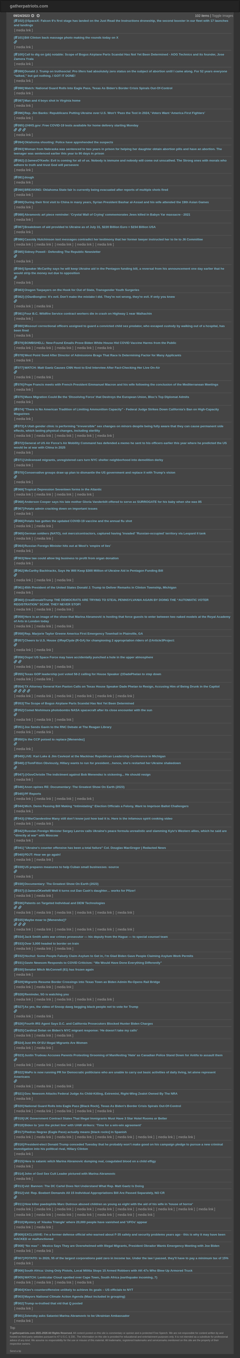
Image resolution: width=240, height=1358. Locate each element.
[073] (19, 426)
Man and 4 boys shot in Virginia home (52, 100)
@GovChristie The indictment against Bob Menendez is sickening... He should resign (87, 774)
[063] (19, 558)
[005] (19, 1277)
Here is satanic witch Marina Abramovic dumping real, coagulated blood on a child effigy (90, 1161)
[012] (19, 1193)
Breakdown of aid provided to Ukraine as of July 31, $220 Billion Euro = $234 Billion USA (90, 227)
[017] (19, 1132)
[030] (19, 969)
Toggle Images (222, 16)
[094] (19, 142)
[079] (19, 343)
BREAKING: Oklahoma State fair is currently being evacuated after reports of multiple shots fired (96, 189)
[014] (19, 1173)
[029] (19, 982)
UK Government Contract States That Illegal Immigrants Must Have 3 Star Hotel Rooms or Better (95, 1118)
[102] (19, 20)
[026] (19, 1023)
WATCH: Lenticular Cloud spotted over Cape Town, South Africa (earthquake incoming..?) (90, 1277)
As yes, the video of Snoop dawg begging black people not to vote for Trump (81, 1006)
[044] (19, 806)
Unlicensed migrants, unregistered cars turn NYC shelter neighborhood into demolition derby (93, 460)
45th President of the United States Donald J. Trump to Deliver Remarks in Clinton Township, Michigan (100, 587)
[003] (19, 1296)
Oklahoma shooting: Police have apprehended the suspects (68, 142)
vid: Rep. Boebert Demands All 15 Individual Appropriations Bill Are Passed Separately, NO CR (94, 1193)
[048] (19, 763)
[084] (19, 268)
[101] (19, 37)
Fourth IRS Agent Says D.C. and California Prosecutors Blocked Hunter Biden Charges (88, 1023)
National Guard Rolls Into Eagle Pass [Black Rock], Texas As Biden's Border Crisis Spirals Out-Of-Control (102, 1106)
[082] (19, 296)
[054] (19, 686)
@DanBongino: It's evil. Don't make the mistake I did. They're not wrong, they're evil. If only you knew (99, 296)
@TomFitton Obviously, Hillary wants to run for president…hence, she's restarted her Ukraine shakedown (102, 763)
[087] (19, 227)
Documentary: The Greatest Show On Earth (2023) (61, 884)
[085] (19, 252)
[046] (19, 787)
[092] (19, 160)
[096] (19, 113)
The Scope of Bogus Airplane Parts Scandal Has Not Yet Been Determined (79, 703)
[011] (19, 1204)
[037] (19, 890)
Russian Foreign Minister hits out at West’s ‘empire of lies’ (67, 546)
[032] (19, 956)
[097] (19, 100)
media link (23, 30)
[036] (19, 903)
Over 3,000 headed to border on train (51, 943)
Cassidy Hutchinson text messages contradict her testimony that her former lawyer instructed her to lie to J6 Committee (113, 239)
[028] (19, 994)
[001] (19, 1316)
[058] (19, 633)
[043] (19, 818)
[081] (19, 313)
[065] (19, 533)
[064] (19, 546)
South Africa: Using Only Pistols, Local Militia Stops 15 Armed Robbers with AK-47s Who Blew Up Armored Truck (108, 1270)
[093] (19, 149)
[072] (19, 443)
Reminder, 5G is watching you (46, 994)
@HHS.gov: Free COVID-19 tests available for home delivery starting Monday (81, 125)
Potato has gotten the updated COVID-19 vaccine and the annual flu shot (78, 521)
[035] (19, 920)
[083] (19, 290)
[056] (19, 657)
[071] (19, 460)
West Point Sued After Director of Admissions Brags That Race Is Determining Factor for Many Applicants (102, 355)
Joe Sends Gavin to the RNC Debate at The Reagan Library (68, 727)
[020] (19, 1106)
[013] (19, 1186)
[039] (19, 867)
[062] (19, 570)
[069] (19, 489)
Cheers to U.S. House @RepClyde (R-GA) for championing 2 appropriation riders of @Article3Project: (99, 640)
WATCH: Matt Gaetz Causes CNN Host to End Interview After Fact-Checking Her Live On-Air (92, 367)
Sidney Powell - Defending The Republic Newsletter (62, 252)
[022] (19, 1072)
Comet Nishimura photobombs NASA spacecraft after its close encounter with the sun (88, 710)
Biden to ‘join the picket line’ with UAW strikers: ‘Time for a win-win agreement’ (83, 1125)
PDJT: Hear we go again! (42, 854)
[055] (19, 674)
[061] (19, 587)
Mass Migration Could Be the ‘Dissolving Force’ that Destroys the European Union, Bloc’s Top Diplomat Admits (106, 397)
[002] (19, 1303)
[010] (19, 1222)
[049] (19, 756)
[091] (19, 177)
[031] (19, 962)
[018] (19, 1125)
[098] (19, 88)
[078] (19, 355)
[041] (19, 848)
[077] (19, 367)
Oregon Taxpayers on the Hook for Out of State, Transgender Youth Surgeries (81, 290)
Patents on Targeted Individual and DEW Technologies (64, 903)
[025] (19, 1030)
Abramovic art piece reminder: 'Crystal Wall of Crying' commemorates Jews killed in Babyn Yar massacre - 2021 (107, 214)
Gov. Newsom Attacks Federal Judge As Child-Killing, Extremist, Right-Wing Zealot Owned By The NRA (100, 1093)
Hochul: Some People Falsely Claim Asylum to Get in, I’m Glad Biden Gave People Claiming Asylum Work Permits (108, 956)
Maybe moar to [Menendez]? (45, 920)
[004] (19, 1290)
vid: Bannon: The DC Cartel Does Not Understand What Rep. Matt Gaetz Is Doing (84, 1186)
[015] (19, 1161)
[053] (19, 703)
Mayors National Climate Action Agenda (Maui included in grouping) (74, 1296)
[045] (19, 793)
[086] (19, 239)
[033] (19, 943)
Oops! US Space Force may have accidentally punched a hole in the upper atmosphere (88, 657)
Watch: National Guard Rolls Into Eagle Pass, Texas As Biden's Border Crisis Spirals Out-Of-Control (98, 88)
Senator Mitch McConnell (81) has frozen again (59, 969)
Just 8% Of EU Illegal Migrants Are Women (55, 1043)
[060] (19, 600)
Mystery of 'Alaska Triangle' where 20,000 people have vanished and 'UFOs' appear (85, 1222)
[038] (19, 884)
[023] (19, 1055)
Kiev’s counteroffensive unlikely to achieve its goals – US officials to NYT (78, 1290)
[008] (19, 1246)
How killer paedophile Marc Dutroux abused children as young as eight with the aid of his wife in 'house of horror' (108, 1204)
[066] (19, 521)
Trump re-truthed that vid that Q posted (53, 1303)
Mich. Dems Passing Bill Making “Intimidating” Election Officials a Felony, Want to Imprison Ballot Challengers (106, 806)
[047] (19, 774)
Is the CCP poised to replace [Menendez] (54, 739)
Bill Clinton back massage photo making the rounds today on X (71, 37)
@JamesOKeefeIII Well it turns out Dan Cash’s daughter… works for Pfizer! (79, 890)
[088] (19, 214)
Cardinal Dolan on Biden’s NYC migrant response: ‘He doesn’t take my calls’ (81, 1030)
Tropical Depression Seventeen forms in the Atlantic (63, 489)
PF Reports (32, 793)
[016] (19, 1144)
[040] (19, 854)
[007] (19, 1258)
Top (12, 1328)
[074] (19, 409)
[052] (19, 710)
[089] (19, 202)
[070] (19, 472)
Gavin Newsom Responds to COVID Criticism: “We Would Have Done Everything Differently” (93, 962)
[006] (19, 1270)
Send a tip (15, 1351)
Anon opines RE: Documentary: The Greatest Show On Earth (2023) (74, 787)
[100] (19, 54)
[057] (19, 640)
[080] (19, 326)
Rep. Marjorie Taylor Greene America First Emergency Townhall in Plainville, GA (83, 633)
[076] (19, 384)
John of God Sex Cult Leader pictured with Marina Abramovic (69, 1173)
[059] (19, 616)
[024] (19, 1043)
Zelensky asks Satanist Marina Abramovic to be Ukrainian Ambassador (77, 1316)
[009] (19, 1234)
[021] (19, 1093)
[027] (19, 1006)
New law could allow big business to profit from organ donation (71, 558)
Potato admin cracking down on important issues (61, 508)
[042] (19, 831)
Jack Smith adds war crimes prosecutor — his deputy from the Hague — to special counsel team (96, 936)
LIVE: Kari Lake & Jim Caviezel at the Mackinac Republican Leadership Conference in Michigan (94, 756)
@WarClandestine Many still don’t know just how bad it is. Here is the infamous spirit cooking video (98, 818)
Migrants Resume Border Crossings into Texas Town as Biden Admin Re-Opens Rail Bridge (92, 982)
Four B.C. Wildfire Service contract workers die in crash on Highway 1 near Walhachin (88, 313)
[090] (19, 189)
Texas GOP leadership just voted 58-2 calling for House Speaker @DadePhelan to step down (92, 674)
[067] (19, 508)
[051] (19, 727)
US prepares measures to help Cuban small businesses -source (71, 867)
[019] (19, 1118)
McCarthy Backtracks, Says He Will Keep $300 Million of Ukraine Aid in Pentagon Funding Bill (93, 570)
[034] (19, 936)
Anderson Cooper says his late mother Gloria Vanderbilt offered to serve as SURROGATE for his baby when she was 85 (113, 502)
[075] (19, 397)
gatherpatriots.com (29, 6)
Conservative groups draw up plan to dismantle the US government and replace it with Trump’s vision (99, 472)
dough (29, 177)
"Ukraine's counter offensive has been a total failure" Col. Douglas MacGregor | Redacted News (95, 848)
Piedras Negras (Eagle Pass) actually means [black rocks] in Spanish (75, 1132)
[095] (19, 125)
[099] (19, 71)
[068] (19, 502)
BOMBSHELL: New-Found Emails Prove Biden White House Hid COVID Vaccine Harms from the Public (100, 343)
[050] (19, 739)
